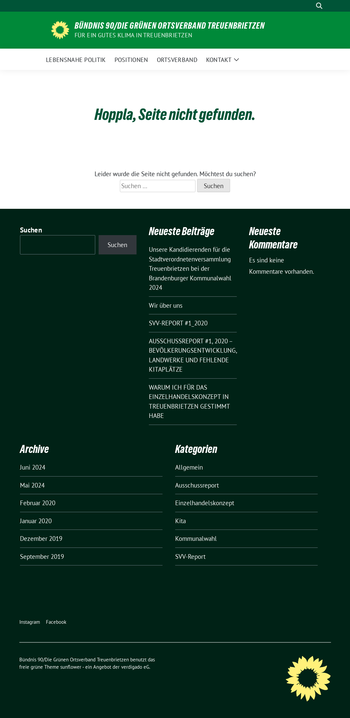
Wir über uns (165, 305)
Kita (180, 521)
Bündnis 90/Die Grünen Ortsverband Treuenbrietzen (170, 26)
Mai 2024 (32, 485)
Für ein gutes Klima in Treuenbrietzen (133, 35)
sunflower (70, 667)
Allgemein (189, 467)
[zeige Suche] (319, 6)
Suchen (31, 229)
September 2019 (42, 556)
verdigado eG (135, 667)
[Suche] (310, 6)
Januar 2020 (36, 521)
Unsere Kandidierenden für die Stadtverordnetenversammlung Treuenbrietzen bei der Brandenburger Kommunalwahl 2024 (190, 268)
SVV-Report (190, 556)
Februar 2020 (37, 503)
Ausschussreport (197, 485)
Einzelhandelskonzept (204, 503)
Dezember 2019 (41, 538)
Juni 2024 (32, 467)
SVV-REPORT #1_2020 (178, 323)
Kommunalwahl (196, 538)
